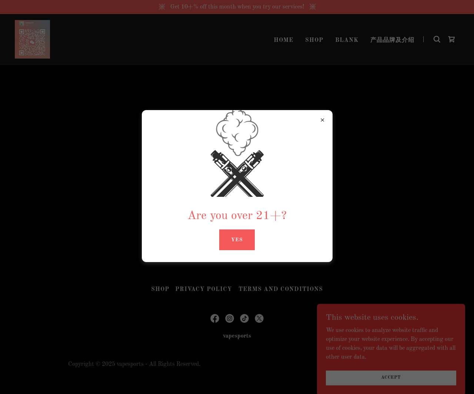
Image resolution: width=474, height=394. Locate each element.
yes (237, 239)
